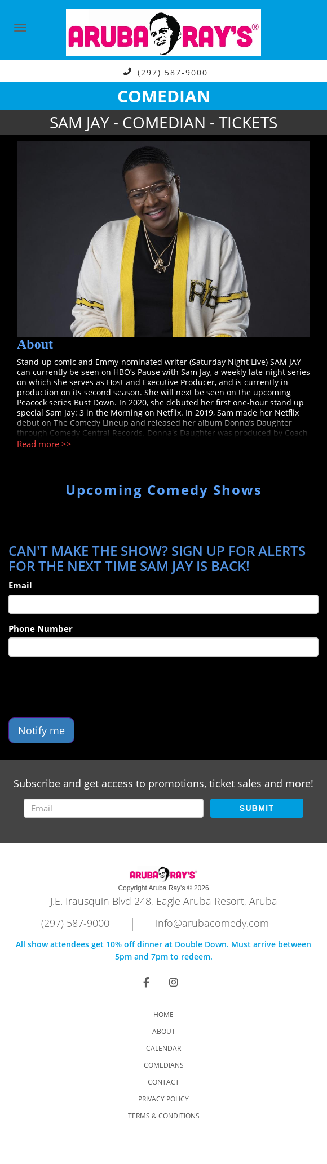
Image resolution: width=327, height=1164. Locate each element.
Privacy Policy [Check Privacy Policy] (163, 1099)
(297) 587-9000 (173, 71)
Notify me (41, 730)
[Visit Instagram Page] (173, 982)
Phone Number (40, 628)
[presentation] (94, 687)
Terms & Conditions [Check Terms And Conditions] (164, 1116)
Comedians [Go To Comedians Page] (164, 1065)
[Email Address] (114, 808)
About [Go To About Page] (163, 1031)
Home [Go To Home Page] (163, 1014)
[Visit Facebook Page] (146, 982)
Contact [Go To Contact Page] (163, 1082)
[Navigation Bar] (20, 28)
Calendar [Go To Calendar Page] (163, 1048)
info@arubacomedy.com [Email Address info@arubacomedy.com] (212, 923)
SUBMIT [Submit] (257, 808)
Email (20, 585)
